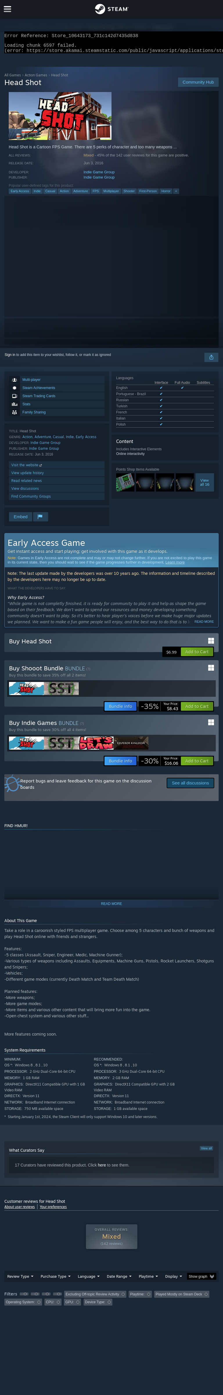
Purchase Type (53, 1279)
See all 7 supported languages (139, 422)
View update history (27, 476)
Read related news (26, 484)
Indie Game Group (99, 175)
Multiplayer (111, 194)
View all (206, 1151)
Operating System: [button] (20, 1306)
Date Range (117, 1279)
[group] (111, 1301)
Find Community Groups (31, 500)
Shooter (129, 194)
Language (86, 1279)
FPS (96, 194)
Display (171, 1279)
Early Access (20, 194)
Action (64, 194)
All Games (12, 78)
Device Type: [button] (95, 1306)
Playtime (146, 1279)
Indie (37, 194)
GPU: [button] (69, 1306)
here (102, 1168)
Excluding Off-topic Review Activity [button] (92, 1298)
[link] (159, 709)
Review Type (18, 1279)
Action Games (36, 78)
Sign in (10, 358)
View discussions (25, 492)
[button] (197, 655)
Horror (165, 194)
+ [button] (176, 194)
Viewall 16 (204, 479)
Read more (204, 625)
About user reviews (19, 1210)
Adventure (80, 194)
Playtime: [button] (137, 1298)
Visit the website (27, 468)
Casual (50, 194)
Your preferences (53, 1210)
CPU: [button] (50, 1306)
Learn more (175, 566)
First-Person (148, 194)
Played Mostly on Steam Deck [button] (179, 1298)
